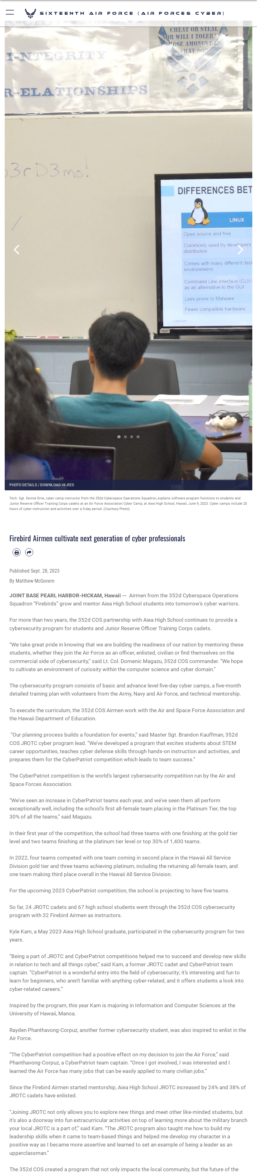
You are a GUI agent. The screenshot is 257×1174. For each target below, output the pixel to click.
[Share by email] (29, 552)
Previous (17, 250)
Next (240, 250)
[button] (10, 13)
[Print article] (17, 552)
